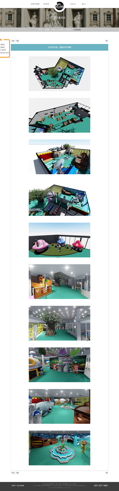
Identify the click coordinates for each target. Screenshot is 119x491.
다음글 (17, 40)
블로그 (84, 4)
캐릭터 (40, 29)
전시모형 (60, 29)
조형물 (47, 29)
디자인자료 (77, 29)
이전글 (13, 40)
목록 (107, 40)
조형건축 (68, 29)
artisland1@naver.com (80, 485)
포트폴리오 (46, 4)
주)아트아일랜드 (35, 4)
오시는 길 (72, 4)
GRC (53, 29)
